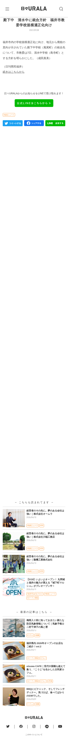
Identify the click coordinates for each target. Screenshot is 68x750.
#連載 (37, 641)
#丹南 (50, 687)
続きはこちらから (13, 77)
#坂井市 (30, 600)
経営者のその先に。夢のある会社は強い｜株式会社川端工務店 (45, 541)
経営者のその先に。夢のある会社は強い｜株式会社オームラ (45, 518)
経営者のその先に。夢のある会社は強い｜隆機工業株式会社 (45, 564)
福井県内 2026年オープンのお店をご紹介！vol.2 (44, 651)
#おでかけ (39, 600)
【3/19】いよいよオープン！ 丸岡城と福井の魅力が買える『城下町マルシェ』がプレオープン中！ (45, 588)
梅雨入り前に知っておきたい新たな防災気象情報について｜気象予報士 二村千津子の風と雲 (45, 629)
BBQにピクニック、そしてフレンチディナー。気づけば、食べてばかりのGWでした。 (45, 698)
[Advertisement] (34, 282)
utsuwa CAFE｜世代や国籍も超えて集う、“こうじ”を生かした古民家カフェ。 (45, 675)
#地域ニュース (8, 121)
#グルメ (43, 664)
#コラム (30, 641)
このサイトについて (34, 741)
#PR (41, 531)
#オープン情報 (32, 604)
